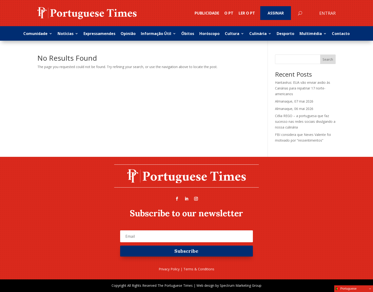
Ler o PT (247, 13)
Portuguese (346, 289)
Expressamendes (99, 34)
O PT (228, 13)
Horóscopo (209, 34)
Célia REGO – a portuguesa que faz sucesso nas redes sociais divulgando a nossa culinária (305, 121)
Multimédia (310, 34)
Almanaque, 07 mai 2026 (294, 101)
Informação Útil (156, 34)
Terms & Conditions (198, 269)
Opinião (128, 34)
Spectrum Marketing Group (240, 285)
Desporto (285, 34)
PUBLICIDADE (207, 13)
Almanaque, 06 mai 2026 (294, 108)
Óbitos (187, 34)
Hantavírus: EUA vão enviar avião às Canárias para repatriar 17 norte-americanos (302, 88)
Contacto (341, 34)
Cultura (232, 34)
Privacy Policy (169, 269)
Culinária (258, 34)
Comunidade (35, 34)
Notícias (66, 34)
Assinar (276, 13)
